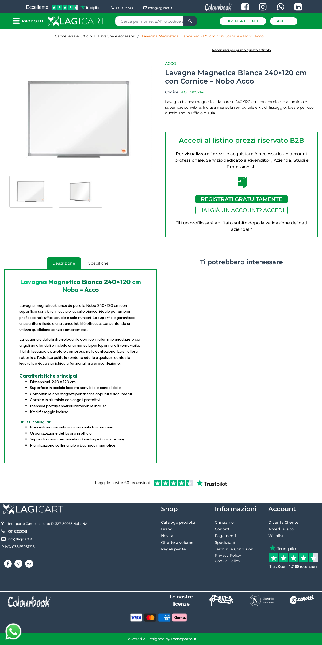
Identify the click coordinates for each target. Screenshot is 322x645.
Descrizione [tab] (61, 265)
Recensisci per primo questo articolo (241, 50)
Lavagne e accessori (117, 36)
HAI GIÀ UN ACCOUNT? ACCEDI (241, 210)
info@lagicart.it (157, 8)
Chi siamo (224, 522)
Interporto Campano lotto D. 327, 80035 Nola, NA (47, 524)
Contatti (223, 529)
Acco (170, 63)
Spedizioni (225, 542)
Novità (167, 535)
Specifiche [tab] (98, 263)
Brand (167, 529)
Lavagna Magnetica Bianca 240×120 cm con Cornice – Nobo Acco (203, 36)
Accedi (284, 21)
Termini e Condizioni (235, 549)
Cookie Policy (227, 561)
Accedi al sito (281, 529)
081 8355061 (123, 8)
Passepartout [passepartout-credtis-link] (184, 638)
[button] (190, 21)
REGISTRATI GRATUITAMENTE (241, 199)
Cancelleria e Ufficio (73, 36)
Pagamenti (225, 535)
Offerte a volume (177, 542)
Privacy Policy (228, 555)
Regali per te (173, 549)
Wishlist (276, 535)
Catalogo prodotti (178, 522)
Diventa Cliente (242, 21)
